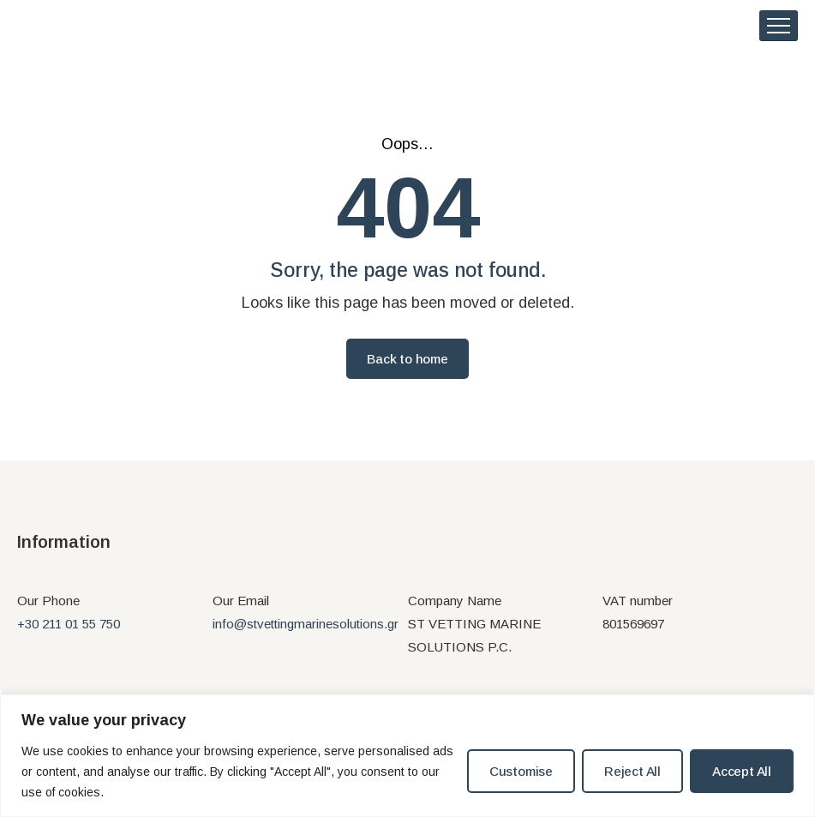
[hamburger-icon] (778, 30)
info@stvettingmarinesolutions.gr (306, 632)
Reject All (632, 771)
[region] (407, 755)
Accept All (741, 771)
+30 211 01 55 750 (68, 632)
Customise (521, 771)
